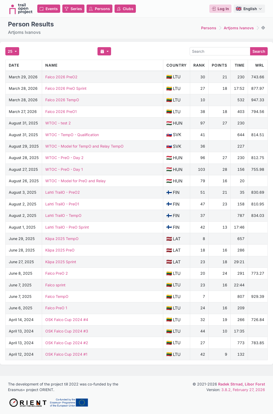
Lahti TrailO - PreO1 (62, 204)
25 (11, 51)
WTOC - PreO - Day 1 (64, 169)
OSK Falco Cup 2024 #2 (66, 342)
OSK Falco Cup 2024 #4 (66, 319)
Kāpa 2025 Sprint (60, 261)
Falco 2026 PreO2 (61, 77)
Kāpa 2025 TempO (62, 238)
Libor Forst (255, 384)
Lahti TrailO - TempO (63, 215)
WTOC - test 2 (58, 123)
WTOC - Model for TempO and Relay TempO (84, 146)
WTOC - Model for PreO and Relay (75, 180)
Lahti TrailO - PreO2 (62, 192)
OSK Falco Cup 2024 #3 (66, 331)
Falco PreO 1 (56, 308)
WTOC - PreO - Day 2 (64, 157)
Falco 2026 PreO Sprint (66, 88)
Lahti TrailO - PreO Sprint (67, 227)
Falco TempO (56, 296)
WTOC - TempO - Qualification (72, 134)
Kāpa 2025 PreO (60, 250)
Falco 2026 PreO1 (61, 111)
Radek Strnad (230, 384)
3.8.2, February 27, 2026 (243, 389)
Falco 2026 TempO (62, 100)
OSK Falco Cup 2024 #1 (66, 354)
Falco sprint (55, 285)
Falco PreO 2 (56, 273)
